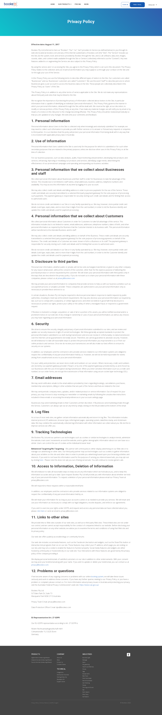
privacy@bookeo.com (66, 278)
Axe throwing (86, 683)
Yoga (83, 671)
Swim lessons (85, 692)
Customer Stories (61, 664)
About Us (59, 657)
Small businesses (86, 678)
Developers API (60, 679)
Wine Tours (85, 694)
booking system (97, 576)
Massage (84, 660)
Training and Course (87, 687)
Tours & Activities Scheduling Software (41, 662)
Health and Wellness (88, 667)
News (86, 4)
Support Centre (61, 681)
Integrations (60, 672)
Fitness (84, 669)
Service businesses (87, 680)
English (152, 5)
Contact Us (60, 662)
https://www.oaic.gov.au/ (89, 585)
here (41, 460)
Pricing (78, 4)
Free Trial (137, 4)
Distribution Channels (63, 674)
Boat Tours (85, 676)
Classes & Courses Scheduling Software (41, 660)
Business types (86, 657)
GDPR (51, 703)
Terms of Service (44, 703)
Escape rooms (86, 674)
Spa (83, 690)
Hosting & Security (62, 677)
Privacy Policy (35, 703)
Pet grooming (85, 664)
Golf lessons (85, 696)
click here (41, 511)
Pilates (84, 685)
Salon (83, 662)
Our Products (64, 4)
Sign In (125, 4)
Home (52, 4)
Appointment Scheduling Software (40, 657)
